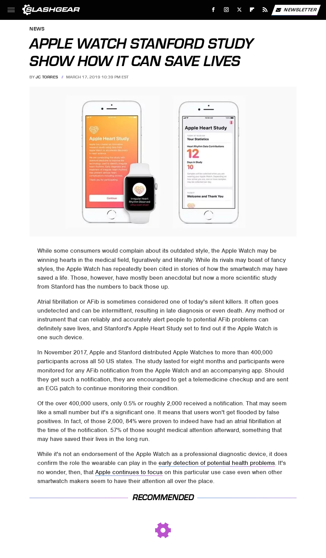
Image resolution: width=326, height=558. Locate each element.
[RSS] (265, 9)
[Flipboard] (252, 9)
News (37, 29)
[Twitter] (239, 9)
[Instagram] (226, 9)
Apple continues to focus (129, 472)
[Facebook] (213, 9)
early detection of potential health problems (217, 463)
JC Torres (47, 77)
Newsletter (295, 10)
